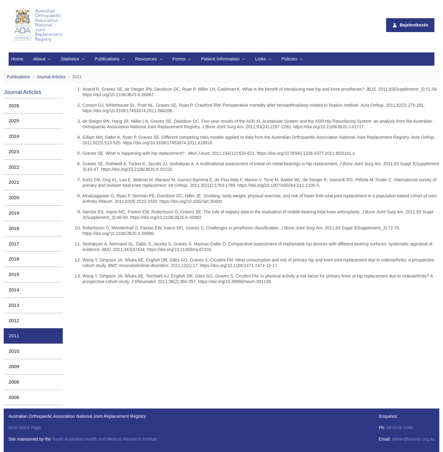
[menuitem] (17, 59)
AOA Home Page (24, 427)
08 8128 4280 (399, 427)
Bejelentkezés (410, 25)
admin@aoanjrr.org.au (413, 439)
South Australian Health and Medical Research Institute (104, 439)
